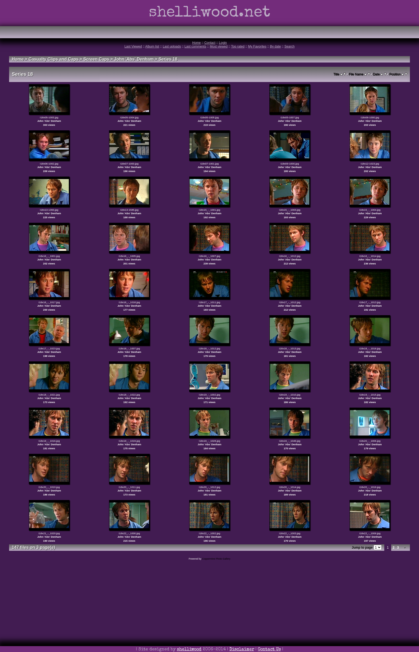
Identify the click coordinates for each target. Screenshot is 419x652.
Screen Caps (96, 59)
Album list (152, 46)
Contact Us (269, 649)
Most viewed (219, 46)
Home (196, 43)
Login (223, 43)
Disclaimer (242, 649)
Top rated (238, 46)
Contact (209, 43)
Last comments (195, 46)
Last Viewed (133, 46)
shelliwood (189, 649)
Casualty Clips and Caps (54, 59)
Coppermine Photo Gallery (216, 558)
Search (289, 46)
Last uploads (172, 46)
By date (275, 46)
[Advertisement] (209, 613)
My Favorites (257, 46)
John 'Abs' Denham (134, 59)
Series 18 (167, 59)
